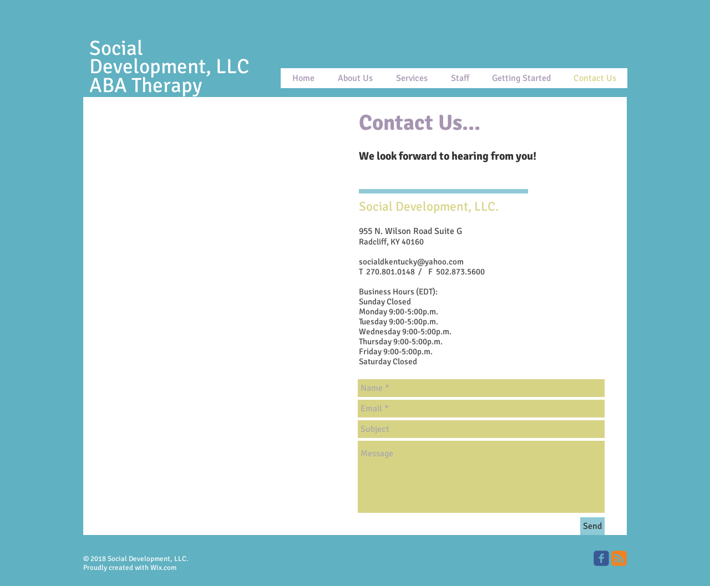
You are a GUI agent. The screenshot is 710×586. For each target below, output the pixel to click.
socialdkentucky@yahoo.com (411, 262)
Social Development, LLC (169, 57)
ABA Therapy (147, 85)
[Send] (592, 526)
